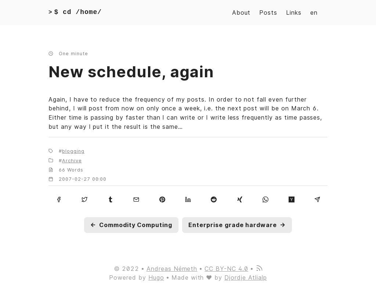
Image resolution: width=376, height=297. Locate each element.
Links (293, 12)
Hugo (156, 277)
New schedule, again (131, 71)
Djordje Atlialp (245, 277)
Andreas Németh (172, 268)
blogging (73, 151)
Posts (268, 12)
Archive (72, 160)
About (241, 12)
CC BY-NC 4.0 (226, 268)
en (314, 12)
